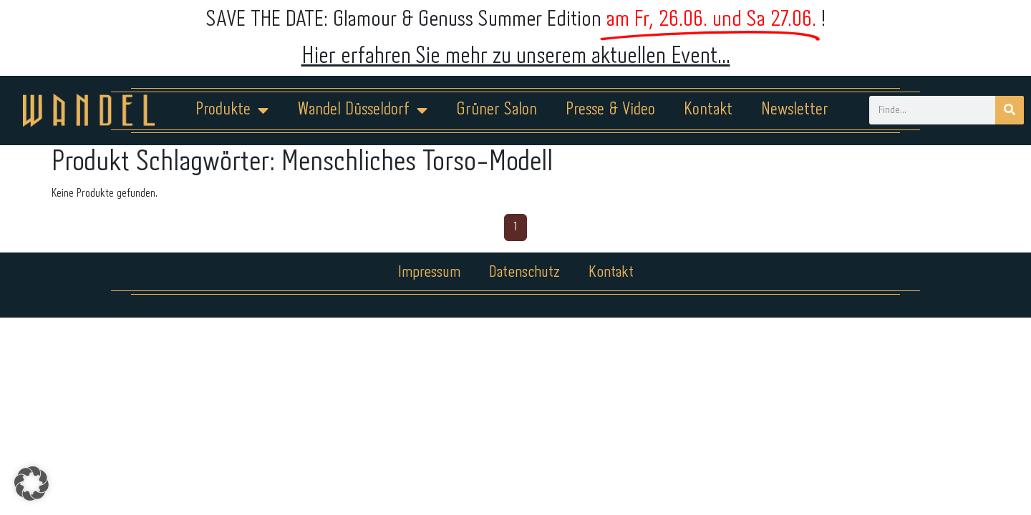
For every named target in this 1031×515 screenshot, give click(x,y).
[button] (31, 483)
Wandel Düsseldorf (362, 110)
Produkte (231, 110)
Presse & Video (610, 109)
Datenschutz (524, 272)
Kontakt (708, 109)
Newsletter (794, 109)
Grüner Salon (496, 109)
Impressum (429, 272)
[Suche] (1009, 110)
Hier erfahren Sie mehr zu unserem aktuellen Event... (515, 56)
